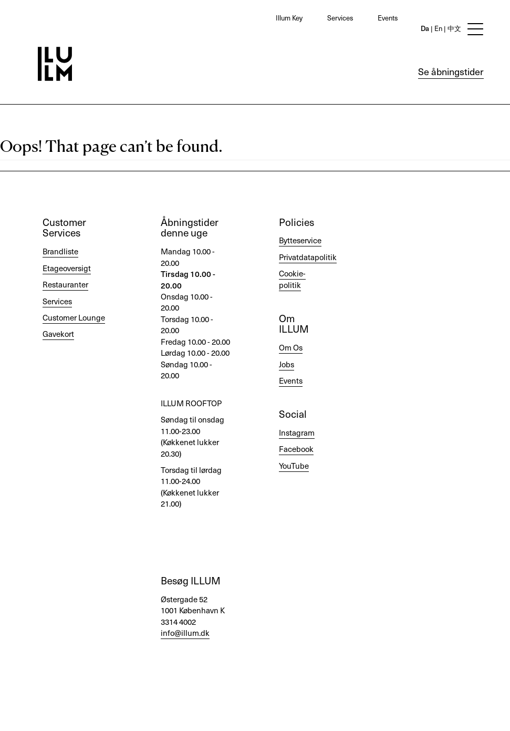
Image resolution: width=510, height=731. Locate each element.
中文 (453, 28)
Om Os (291, 347)
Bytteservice (300, 240)
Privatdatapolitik (308, 257)
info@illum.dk (185, 633)
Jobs (286, 364)
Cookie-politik (292, 278)
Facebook (296, 449)
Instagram (297, 432)
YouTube (294, 465)
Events (388, 18)
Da (425, 28)
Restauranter (65, 284)
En (437, 28)
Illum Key (289, 18)
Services (340, 18)
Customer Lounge (74, 317)
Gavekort (58, 333)
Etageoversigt (67, 268)
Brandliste (60, 251)
